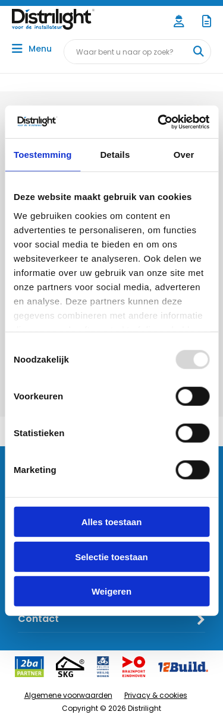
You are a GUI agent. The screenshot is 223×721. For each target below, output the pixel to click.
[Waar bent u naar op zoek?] (198, 51)
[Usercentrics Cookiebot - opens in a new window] (158, 121)
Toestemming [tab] (43, 155)
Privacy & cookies (155, 695)
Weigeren (111, 591)
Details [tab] (115, 155)
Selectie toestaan (111, 556)
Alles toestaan (111, 522)
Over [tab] (184, 155)
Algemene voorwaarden (68, 695)
